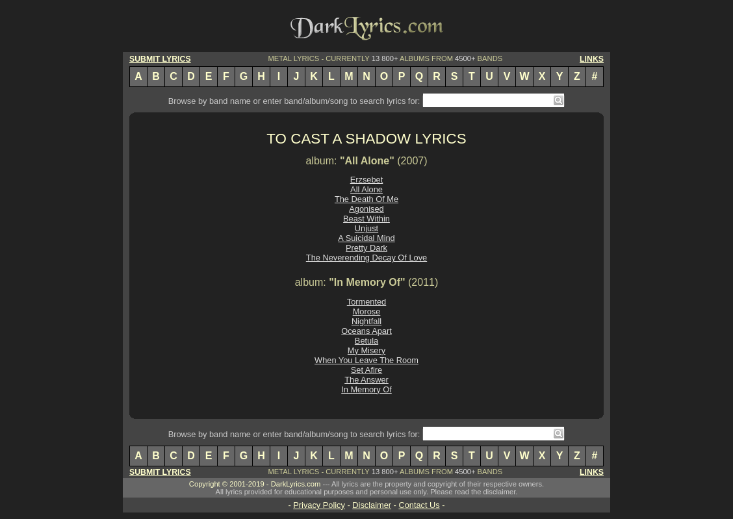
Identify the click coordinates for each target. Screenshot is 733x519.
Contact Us (418, 505)
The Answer (366, 380)
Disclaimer (371, 505)
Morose (367, 311)
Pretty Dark (366, 248)
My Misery (366, 350)
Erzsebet (366, 179)
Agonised (366, 209)
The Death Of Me (366, 199)
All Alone (366, 189)
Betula (366, 341)
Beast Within (366, 218)
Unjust (366, 228)
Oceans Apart (366, 331)
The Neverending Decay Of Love (366, 257)
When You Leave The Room (366, 360)
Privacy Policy (319, 505)
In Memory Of (366, 389)
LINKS (592, 59)
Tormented (366, 302)
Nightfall (366, 321)
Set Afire (366, 370)
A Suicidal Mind (366, 238)
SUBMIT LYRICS (160, 59)
